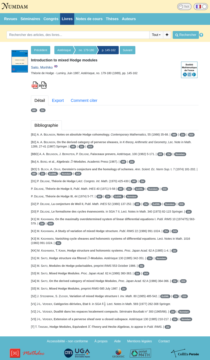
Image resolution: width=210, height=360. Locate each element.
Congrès (50, 19)
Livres (67, 19)
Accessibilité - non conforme (67, 341)
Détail (39, 100)
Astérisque (64, 50)
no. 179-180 (86, 50)
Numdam (180, 154)
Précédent (40, 50)
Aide (117, 341)
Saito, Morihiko (42, 67)
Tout (155, 35)
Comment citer (84, 100)
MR (34, 110)
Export (58, 100)
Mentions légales (139, 341)
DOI (191, 134)
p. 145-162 (109, 50)
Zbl (42, 110)
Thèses (112, 19)
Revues (10, 19)
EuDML (53, 174)
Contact (164, 341)
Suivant (127, 50)
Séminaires (30, 19)
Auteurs (129, 19)
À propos (101, 341)
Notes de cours (89, 19)
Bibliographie (46, 125)
